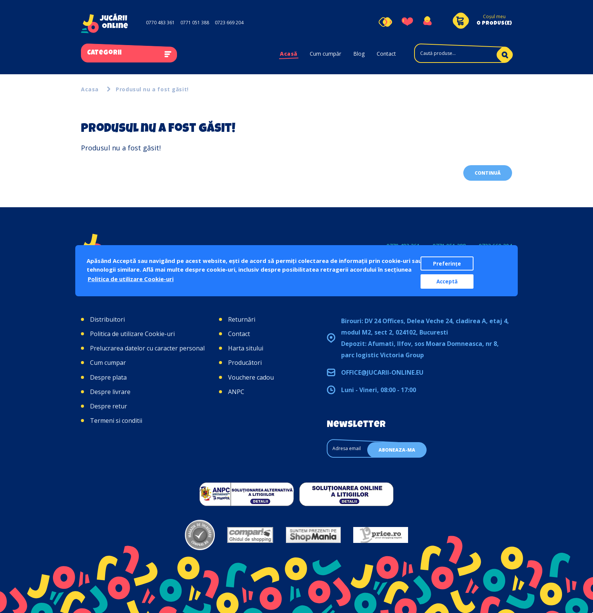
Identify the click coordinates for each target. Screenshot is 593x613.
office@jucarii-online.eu (382, 372)
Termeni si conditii (116, 420)
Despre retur (108, 406)
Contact (386, 53)
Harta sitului (245, 348)
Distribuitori (107, 319)
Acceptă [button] (447, 281)
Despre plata (108, 377)
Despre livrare (110, 392)
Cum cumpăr (325, 53)
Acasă (289, 53)
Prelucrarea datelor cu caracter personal (147, 348)
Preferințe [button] (447, 263)
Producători (245, 362)
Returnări (241, 319)
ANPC (236, 392)
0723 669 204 (229, 22)
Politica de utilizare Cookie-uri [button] (131, 279)
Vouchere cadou (251, 377)
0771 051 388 (194, 22)
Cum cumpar (108, 362)
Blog (359, 53)
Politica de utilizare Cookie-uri (132, 334)
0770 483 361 (160, 22)
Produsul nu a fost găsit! (152, 89)
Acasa (90, 89)
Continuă (488, 173)
